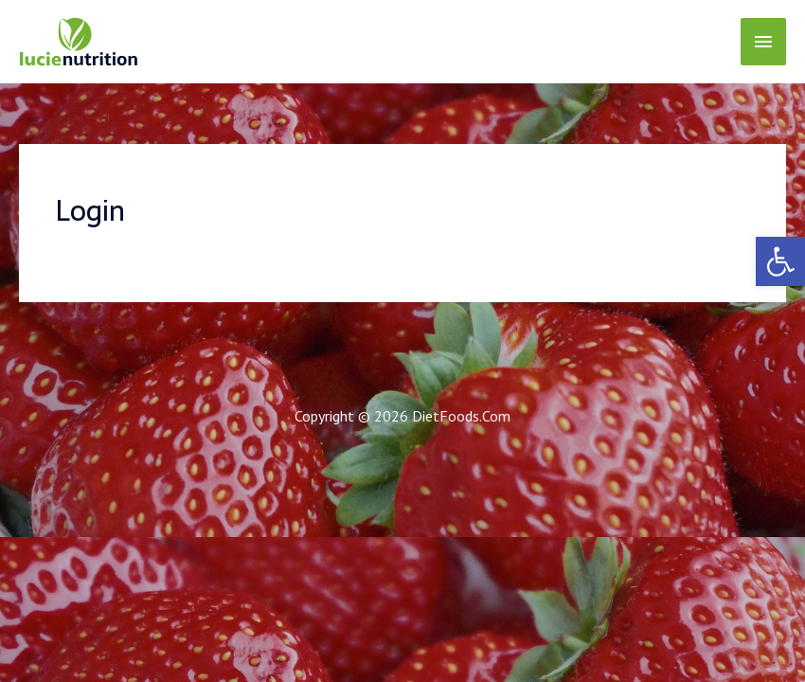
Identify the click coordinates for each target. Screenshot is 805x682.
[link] (780, 261)
